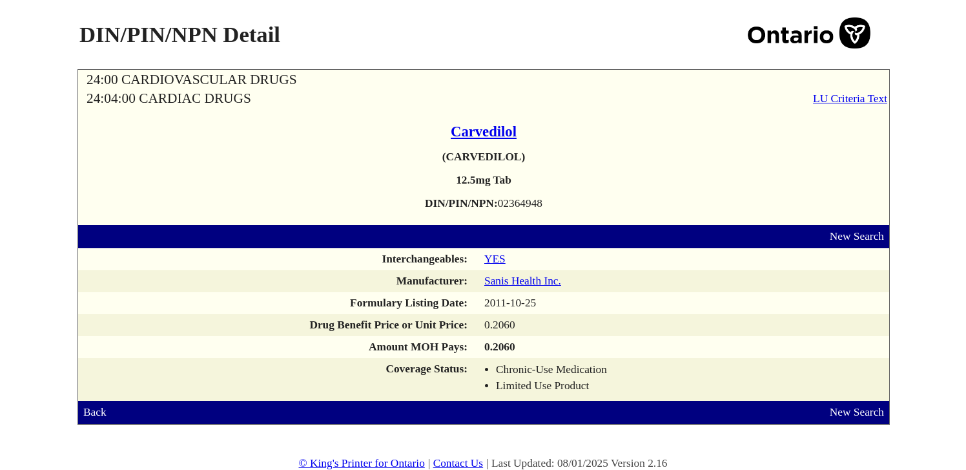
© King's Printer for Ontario (361, 463)
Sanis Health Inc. (522, 281)
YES (495, 259)
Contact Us (458, 463)
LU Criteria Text (850, 98)
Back (95, 412)
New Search (857, 236)
